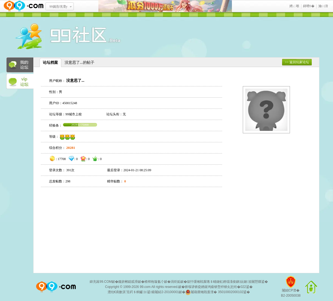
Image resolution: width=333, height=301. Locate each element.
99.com (145, 287)
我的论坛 (20, 65)
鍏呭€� (308, 6)
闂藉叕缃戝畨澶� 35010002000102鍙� (217, 292)
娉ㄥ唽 (294, 6)
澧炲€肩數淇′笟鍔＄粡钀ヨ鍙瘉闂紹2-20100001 (143, 292)
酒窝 (48, 36)
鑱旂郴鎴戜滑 (128, 282)
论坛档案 (50, 63)
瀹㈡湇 (323, 6)
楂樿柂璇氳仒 (154, 282)
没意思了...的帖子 (79, 63)
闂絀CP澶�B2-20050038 (291, 288)
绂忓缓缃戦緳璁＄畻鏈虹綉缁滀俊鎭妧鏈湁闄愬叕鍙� (227, 282)
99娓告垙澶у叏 (59, 8)
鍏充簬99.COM (101, 282)
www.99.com (23, 6)
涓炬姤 (175, 282)
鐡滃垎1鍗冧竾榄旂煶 (165, 6)
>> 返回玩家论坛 (297, 62)
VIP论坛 (20, 81)
